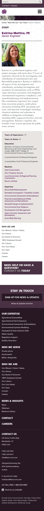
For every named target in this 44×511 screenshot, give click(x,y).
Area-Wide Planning (13, 218)
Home (4, 23)
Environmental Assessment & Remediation (22, 196)
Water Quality (7, 334)
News (4, 405)
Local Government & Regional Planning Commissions (20, 177)
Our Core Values (8, 247)
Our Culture (6, 243)
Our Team (23, 23)
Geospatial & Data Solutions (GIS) (15, 331)
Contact (5, 5)
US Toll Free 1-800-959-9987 (14, 485)
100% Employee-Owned (11, 240)
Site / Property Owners (14, 173)
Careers (14, 5)
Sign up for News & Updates (22, 297)
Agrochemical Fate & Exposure (14, 321)
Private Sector (7, 351)
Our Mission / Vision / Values (13, 230)
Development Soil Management (17, 210)
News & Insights (12, 400)
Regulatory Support (10, 337)
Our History (6, 233)
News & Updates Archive (22, 303)
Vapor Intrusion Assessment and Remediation (18, 214)
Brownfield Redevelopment (16, 190)
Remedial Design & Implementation (19, 204)
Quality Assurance (9, 340)
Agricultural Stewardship (12, 318)
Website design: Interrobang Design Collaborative (19, 500)
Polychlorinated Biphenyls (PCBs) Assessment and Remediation (18, 200)
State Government (12, 170)
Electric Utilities (11, 181)
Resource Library (8, 411)
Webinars (5, 408)
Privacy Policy (36, 498)
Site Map (27, 498)
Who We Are (13, 23)
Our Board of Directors (11, 237)
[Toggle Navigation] (40, 11)
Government (7, 354)
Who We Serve (11, 347)
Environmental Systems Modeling (15, 327)
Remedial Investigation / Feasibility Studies (22, 193)
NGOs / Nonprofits (9, 358)
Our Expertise (11, 313)
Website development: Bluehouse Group (16, 503)
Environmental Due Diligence (16, 207)
